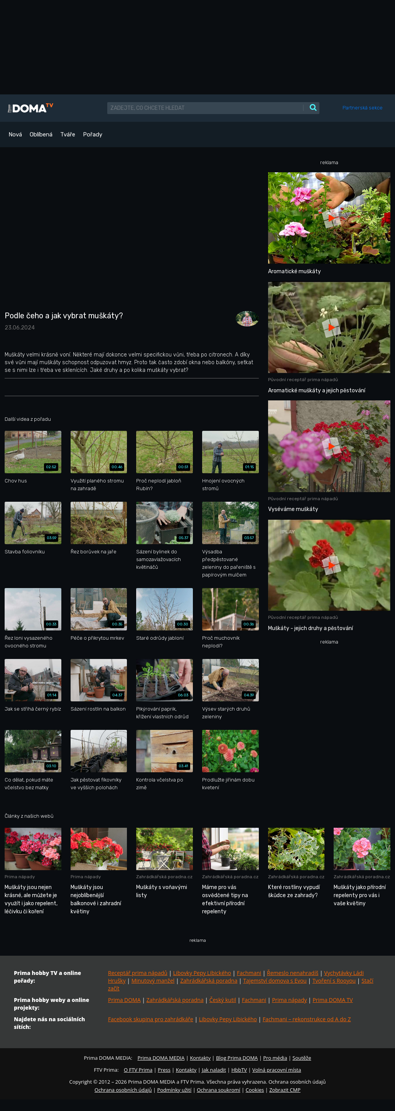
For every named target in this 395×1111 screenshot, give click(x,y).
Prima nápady (289, 999)
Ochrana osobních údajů (123, 1089)
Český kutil (222, 999)
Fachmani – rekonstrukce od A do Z (307, 1019)
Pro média (275, 1057)
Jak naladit (214, 1069)
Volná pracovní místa (276, 1069)
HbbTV (239, 1069)
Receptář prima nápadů (137, 973)
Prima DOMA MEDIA (160, 1057)
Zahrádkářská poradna (208, 980)
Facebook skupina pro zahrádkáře (150, 1019)
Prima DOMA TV (332, 999)
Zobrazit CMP (284, 1089)
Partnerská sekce (363, 108)
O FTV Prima (138, 1069)
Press (164, 1069)
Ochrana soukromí (218, 1089)
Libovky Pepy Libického (202, 973)
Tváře (67, 134)
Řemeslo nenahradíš (292, 973)
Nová (15, 134)
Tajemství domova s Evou (275, 980)
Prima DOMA (124, 999)
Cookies (255, 1089)
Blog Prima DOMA (237, 1057)
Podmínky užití (174, 1089)
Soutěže (301, 1057)
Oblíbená (41, 134)
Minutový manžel (153, 980)
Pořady (92, 134)
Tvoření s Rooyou (334, 980)
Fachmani (249, 973)
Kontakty (200, 1057)
